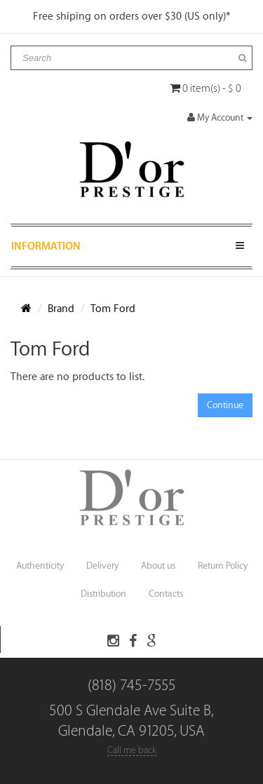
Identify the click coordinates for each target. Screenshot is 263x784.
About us (158, 565)
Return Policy (223, 565)
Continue (225, 405)
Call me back (131, 750)
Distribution (103, 593)
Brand (61, 309)
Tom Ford (112, 309)
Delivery (102, 565)
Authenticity (40, 565)
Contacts (166, 593)
